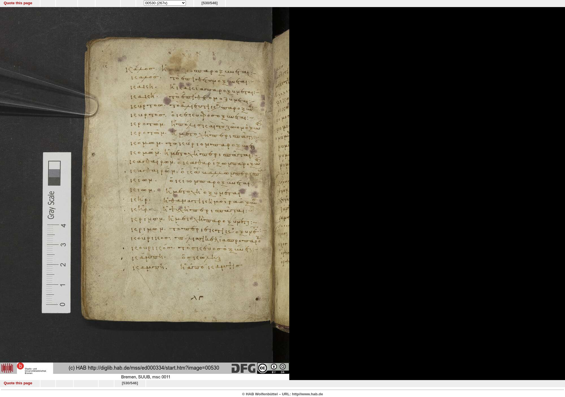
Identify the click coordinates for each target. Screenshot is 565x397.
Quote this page (18, 3)
